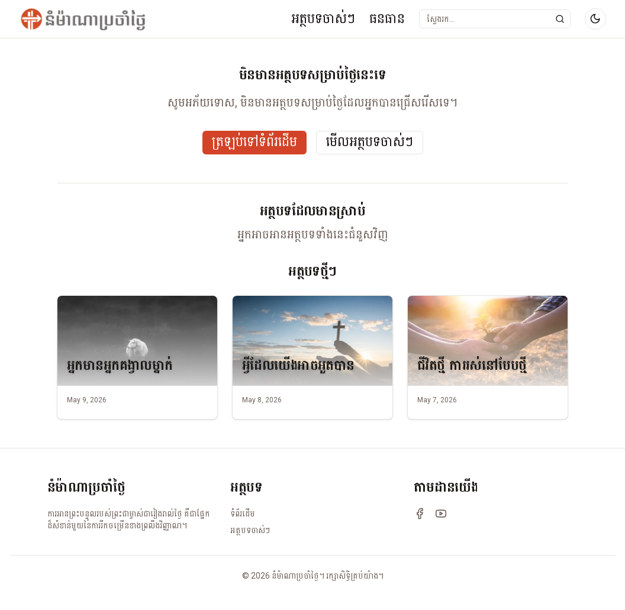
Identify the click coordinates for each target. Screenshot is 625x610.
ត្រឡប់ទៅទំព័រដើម (254, 142)
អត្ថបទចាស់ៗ (323, 19)
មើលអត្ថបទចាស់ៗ (369, 142)
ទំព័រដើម (242, 513)
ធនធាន (387, 19)
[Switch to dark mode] (595, 19)
